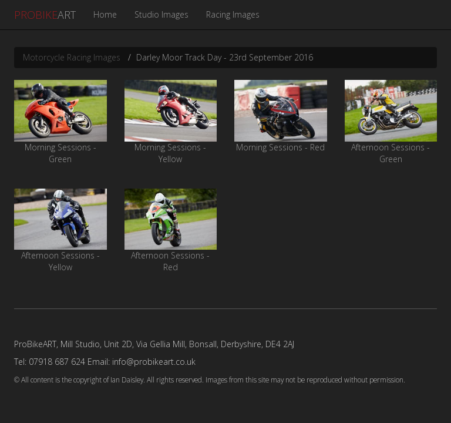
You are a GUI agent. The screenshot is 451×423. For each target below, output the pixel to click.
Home (105, 14)
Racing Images (233, 14)
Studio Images (161, 14)
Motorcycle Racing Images (71, 57)
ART (45, 15)
